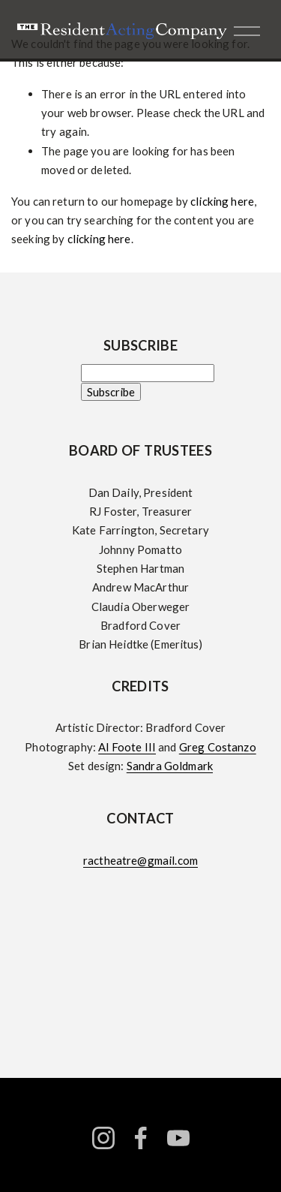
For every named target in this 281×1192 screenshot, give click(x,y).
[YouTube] (178, 1138)
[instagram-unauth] (103, 1138)
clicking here (222, 201)
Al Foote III (127, 747)
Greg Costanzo (217, 747)
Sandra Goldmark (170, 765)
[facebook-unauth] (141, 1138)
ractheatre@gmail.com (140, 860)
